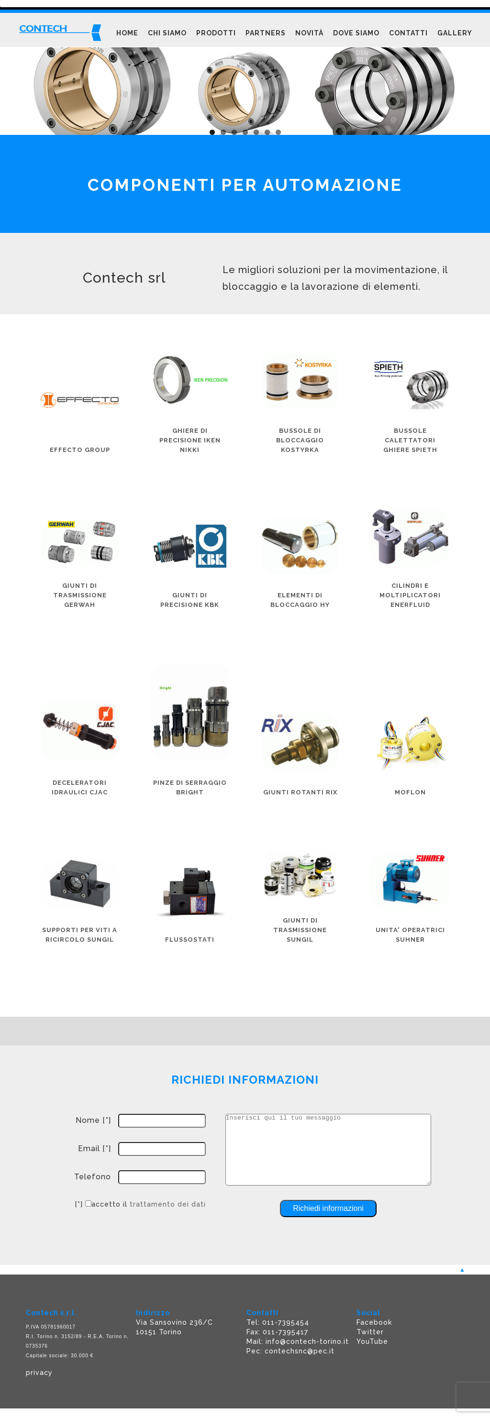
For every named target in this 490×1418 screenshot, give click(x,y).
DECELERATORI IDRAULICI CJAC (80, 787)
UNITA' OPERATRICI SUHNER (410, 934)
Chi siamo (167, 33)
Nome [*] (93, 1120)
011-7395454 (285, 1322)
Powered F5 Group (38, 1413)
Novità (309, 33)
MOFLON (410, 792)
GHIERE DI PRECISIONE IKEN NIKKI (190, 440)
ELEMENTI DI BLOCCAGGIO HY (300, 600)
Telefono (92, 1176)
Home (127, 33)
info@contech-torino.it (307, 1341)
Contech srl (124, 277)
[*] (79, 1204)
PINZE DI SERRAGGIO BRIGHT (190, 787)
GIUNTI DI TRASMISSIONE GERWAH (80, 595)
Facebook (374, 1322)
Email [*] (94, 1148)
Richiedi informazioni (328, 1208)
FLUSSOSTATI (189, 939)
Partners (265, 33)
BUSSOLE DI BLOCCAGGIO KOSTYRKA (300, 440)
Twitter (370, 1332)
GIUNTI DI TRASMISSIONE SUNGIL (300, 930)
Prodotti (216, 33)
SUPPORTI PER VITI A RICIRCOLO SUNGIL (79, 934)
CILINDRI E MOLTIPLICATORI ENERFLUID (410, 595)
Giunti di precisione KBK (189, 600)
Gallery (454, 33)
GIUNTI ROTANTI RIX (300, 792)
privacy (39, 1372)
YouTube (372, 1341)
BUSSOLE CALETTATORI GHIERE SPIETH (410, 440)
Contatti (408, 33)
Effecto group (80, 449)
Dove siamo (356, 33)
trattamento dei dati (168, 1204)
